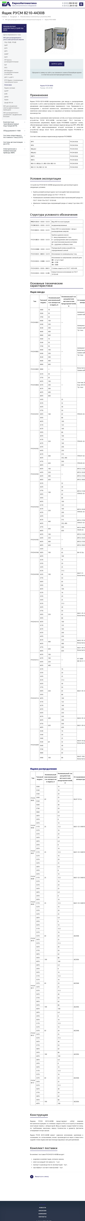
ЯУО (5, 67)
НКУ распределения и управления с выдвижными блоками (12, 114)
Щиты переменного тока (12, 34)
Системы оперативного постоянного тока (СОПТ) (13, 136)
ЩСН (6, 57)
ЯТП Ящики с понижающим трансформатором (13, 81)
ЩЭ (5, 64)
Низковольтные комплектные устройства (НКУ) (13, 28)
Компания (42, 1213)
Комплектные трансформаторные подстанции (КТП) (11, 124)
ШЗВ (5, 94)
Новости (42, 1207)
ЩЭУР (6, 91)
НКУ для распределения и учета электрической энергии (13, 38)
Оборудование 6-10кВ (12, 131)
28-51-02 (69, 6)
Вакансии (42, 1210)
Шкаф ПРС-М (8, 102)
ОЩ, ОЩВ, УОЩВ (10, 42)
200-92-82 (69, 3)
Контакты (42, 1216)
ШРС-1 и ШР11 (9, 77)
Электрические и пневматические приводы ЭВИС (10, 151)
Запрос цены (56, 64)
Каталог (42, 1204)
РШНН (6, 99)
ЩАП (6, 45)
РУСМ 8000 (8, 85)
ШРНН (6, 97)
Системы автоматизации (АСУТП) (13, 143)
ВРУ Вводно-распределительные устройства (11, 72)
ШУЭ (5, 48)
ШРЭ (5, 51)
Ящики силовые (9, 88)
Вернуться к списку (39, 1176)
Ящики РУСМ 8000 (46, 85)
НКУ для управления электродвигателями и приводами (11, 108)
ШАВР (6, 54)
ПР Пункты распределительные (11, 61)
